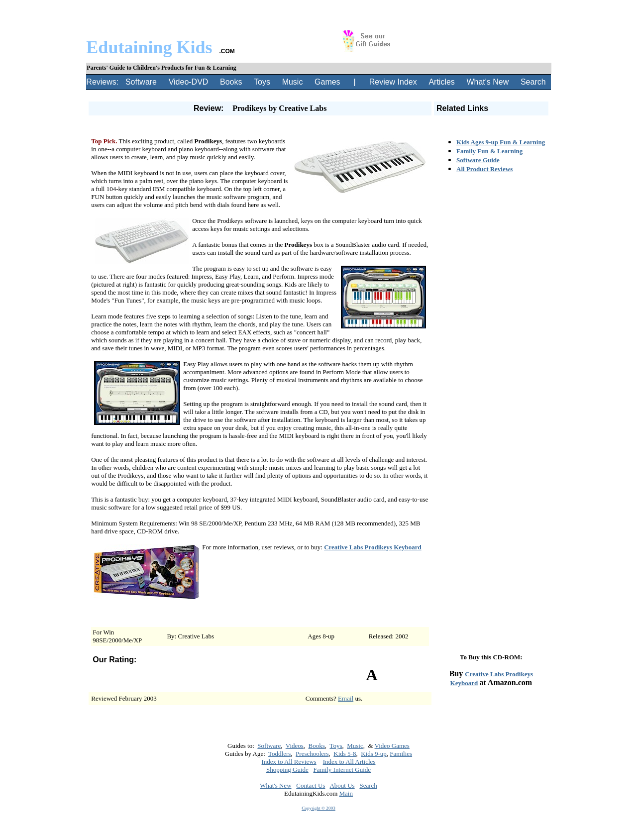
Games (327, 82)
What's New (487, 82)
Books (231, 82)
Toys (262, 82)
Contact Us (310, 785)
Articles (441, 82)
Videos (295, 745)
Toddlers (279, 753)
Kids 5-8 (344, 753)
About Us (341, 785)
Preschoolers (312, 753)
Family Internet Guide (342, 769)
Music (292, 82)
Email (345, 698)
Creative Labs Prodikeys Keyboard (373, 547)
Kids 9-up (374, 753)
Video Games (392, 745)
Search (533, 82)
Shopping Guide (287, 769)
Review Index (393, 82)
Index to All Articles (349, 761)
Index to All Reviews (289, 761)
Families (401, 753)
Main (346, 793)
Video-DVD (189, 82)
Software (141, 82)
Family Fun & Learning (489, 151)
